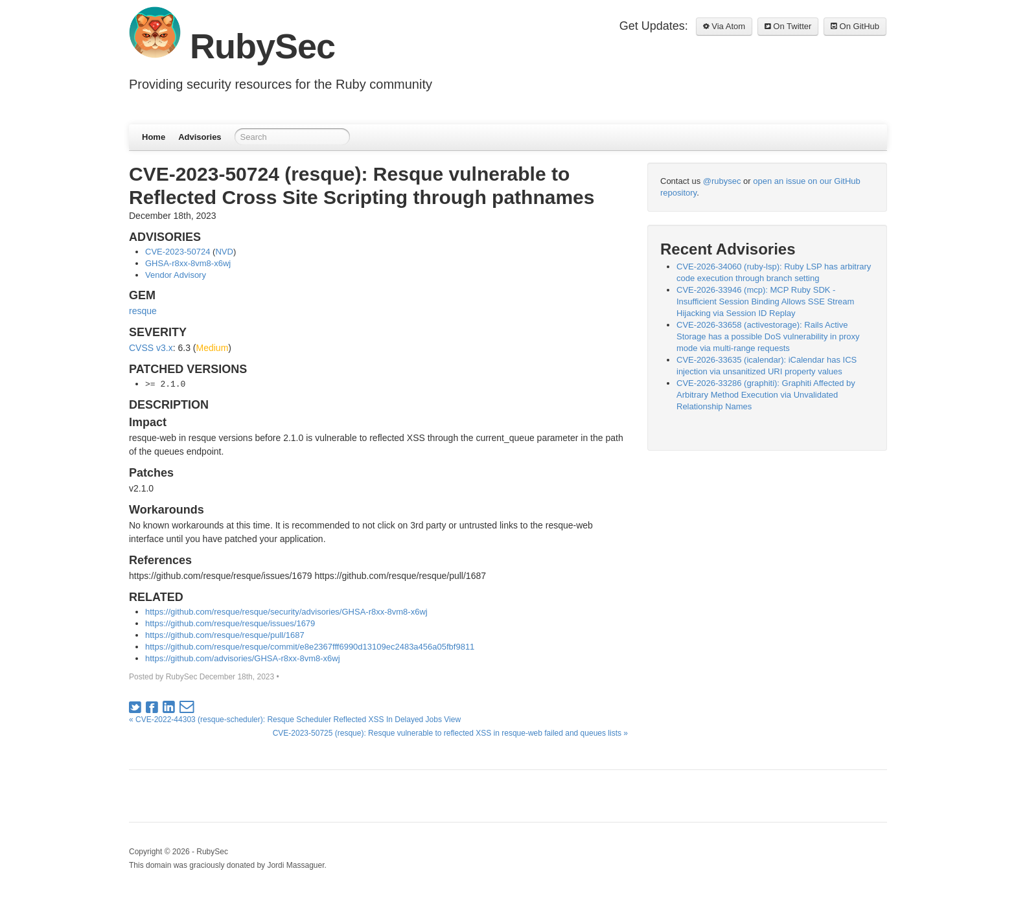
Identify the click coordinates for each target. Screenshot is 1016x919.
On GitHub (855, 26)
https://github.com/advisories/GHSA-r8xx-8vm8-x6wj (242, 658)
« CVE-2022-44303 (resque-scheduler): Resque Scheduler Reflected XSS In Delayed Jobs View (295, 719)
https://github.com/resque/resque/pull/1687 (225, 635)
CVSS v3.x (151, 348)
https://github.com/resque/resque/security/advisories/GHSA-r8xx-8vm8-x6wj (286, 612)
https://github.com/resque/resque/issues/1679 (230, 623)
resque (143, 311)
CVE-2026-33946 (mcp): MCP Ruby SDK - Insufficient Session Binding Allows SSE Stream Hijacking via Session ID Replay (765, 301)
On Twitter (788, 26)
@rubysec (722, 181)
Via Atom (724, 26)
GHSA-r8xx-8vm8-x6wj (188, 263)
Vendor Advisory (175, 275)
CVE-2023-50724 (177, 251)
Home (153, 137)
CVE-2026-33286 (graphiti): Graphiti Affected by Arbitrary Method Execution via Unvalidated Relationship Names (765, 394)
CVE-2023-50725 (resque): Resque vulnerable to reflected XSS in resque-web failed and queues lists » (450, 733)
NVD (224, 251)
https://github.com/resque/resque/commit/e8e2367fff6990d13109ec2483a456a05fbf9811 (309, 647)
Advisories (199, 137)
